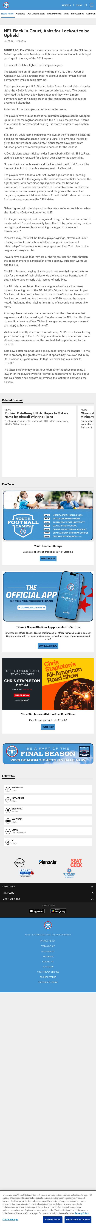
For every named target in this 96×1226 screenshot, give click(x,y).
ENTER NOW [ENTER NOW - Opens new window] (48, 727)
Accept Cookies (52, 1219)
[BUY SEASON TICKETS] (48, 754)
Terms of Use (48, 946)
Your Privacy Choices (48, 972)
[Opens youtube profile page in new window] (48, 820)
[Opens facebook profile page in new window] (48, 789)
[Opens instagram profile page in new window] (48, 799)
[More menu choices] (91, 5)
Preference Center (48, 982)
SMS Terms (48, 956)
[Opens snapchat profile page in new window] (48, 810)
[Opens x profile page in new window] (48, 842)
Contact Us (48, 961)
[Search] (86, 5)
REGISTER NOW (48, 558)
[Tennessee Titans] (48, 925)
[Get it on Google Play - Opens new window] (58, 912)
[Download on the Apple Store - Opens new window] (36, 911)
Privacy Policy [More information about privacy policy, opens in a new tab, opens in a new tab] (82, 1213)
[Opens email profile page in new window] (48, 831)
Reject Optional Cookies (78, 1219)
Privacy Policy (48, 941)
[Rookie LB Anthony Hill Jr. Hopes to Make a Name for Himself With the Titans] (39, 417)
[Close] (91, 1195)
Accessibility (48, 951)
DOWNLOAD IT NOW (48, 646)
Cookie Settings (48, 977)
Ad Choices (48, 967)
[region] (48, 1208)
